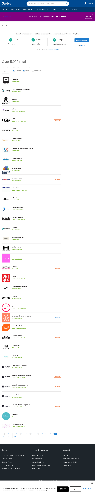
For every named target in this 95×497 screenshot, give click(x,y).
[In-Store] (75, 9)
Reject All (75, 489)
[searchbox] (48, 3)
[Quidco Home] (6, 4)
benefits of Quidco (54, 49)
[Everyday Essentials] (42, 9)
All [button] (5, 25)
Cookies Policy (7, 462)
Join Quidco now (81, 40)
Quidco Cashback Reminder (41, 465)
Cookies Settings (88, 489)
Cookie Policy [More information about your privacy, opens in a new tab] (43, 490)
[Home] (4, 9)
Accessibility (67, 465)
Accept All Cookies (63, 489)
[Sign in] (85, 3)
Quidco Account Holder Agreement (13, 455)
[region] (47, 489)
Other (15, 436)
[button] (47, 16)
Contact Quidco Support (71, 459)
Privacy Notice (7, 459)
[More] (55, 9)
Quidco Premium (37, 455)
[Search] (66, 4)
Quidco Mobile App (38, 462)
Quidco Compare (37, 459)
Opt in (88, 16)
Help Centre (66, 455)
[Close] (92, 483)
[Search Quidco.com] (47, 4)
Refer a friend (36, 469)
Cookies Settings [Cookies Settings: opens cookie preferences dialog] (7, 465)
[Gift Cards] (65, 9)
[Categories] (15, 9)
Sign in (90, 4)
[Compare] (28, 9)
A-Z (5, 71)
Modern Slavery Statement (11, 469)
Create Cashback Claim (70, 462)
